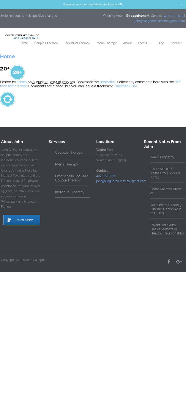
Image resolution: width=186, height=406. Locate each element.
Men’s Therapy (107, 43)
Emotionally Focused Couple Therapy (72, 178)
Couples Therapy (46, 43)
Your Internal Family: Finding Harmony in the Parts (166, 209)
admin (22, 82)
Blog (161, 43)
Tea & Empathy (162, 157)
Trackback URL (126, 86)
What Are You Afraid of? (166, 191)
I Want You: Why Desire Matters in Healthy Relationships (167, 229)
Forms (144, 43)
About (127, 43)
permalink (108, 82)
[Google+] (179, 261)
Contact (176, 43)
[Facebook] (168, 261)
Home (23, 43)
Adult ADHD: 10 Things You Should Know (165, 173)
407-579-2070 (173, 15)
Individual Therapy (77, 43)
